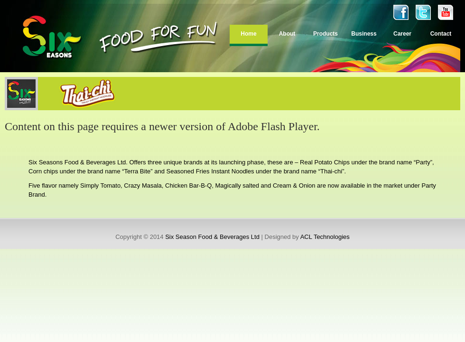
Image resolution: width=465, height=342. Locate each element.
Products (325, 33)
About (287, 33)
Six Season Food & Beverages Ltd (212, 236)
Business (363, 33)
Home (248, 33)
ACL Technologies (325, 236)
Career (402, 33)
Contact (441, 33)
